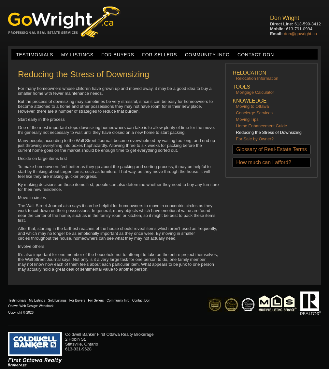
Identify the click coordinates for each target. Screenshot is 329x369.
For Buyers (117, 54)
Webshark (46, 306)
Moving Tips (247, 119)
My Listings (77, 54)
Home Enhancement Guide (261, 125)
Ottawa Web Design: (23, 306)
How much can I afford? (263, 162)
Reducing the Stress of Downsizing (269, 132)
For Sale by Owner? (255, 138)
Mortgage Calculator (255, 92)
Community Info (207, 54)
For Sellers (159, 54)
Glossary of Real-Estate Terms (271, 149)
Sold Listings (57, 300)
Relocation (249, 73)
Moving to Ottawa (252, 106)
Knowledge (249, 101)
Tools (241, 87)
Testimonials (34, 54)
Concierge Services (254, 112)
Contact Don (255, 54)
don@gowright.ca (300, 33)
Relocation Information (257, 78)
